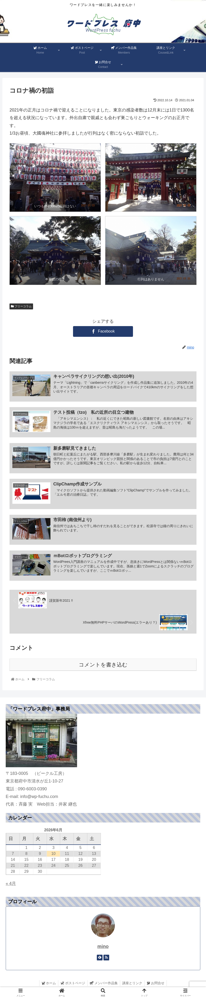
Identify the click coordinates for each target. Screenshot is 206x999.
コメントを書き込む (103, 666)
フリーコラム (21, 306)
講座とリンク (133, 984)
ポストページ (72, 984)
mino (102, 947)
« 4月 (11, 884)
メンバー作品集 (104, 984)
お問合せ (156, 984)
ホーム (48, 984)
